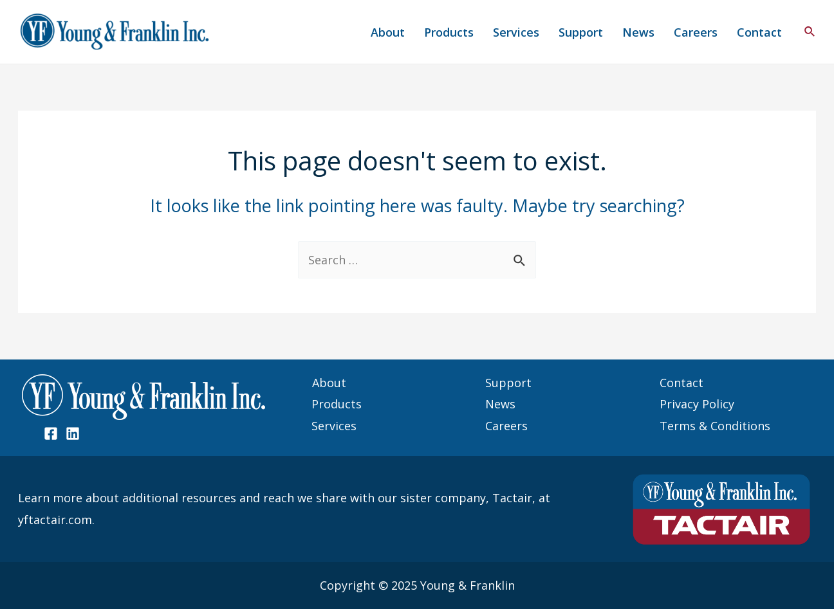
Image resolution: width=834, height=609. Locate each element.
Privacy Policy (697, 404)
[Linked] (73, 433)
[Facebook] (51, 433)
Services (516, 32)
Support (581, 32)
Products (449, 32)
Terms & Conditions (715, 425)
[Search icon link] (810, 32)
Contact (759, 32)
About (388, 32)
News (638, 32)
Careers (696, 32)
